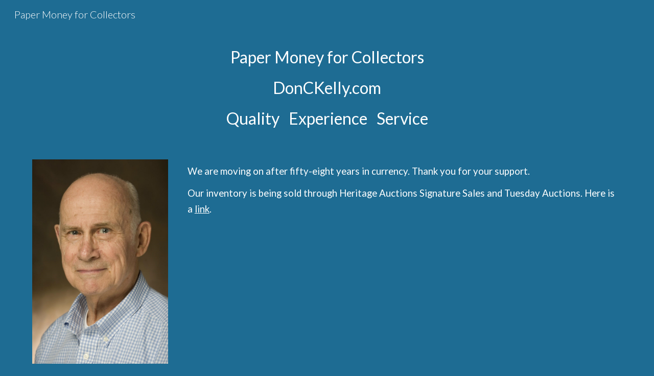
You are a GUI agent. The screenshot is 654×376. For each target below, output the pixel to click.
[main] (327, 88)
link (202, 209)
